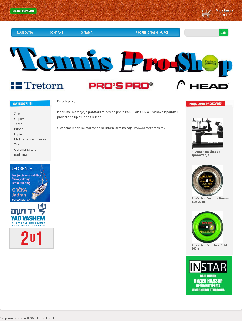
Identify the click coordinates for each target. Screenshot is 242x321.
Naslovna (25, 32)
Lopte (18, 134)
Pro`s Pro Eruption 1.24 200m (209, 246)
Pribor (18, 129)
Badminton (22, 154)
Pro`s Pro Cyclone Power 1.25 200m (210, 200)
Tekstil (18, 144)
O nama (86, 32)
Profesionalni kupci (151, 32)
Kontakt (56, 32)
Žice (17, 114)
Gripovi (19, 119)
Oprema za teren (26, 149)
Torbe (18, 124)
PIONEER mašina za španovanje (206, 153)
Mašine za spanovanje (30, 139)
